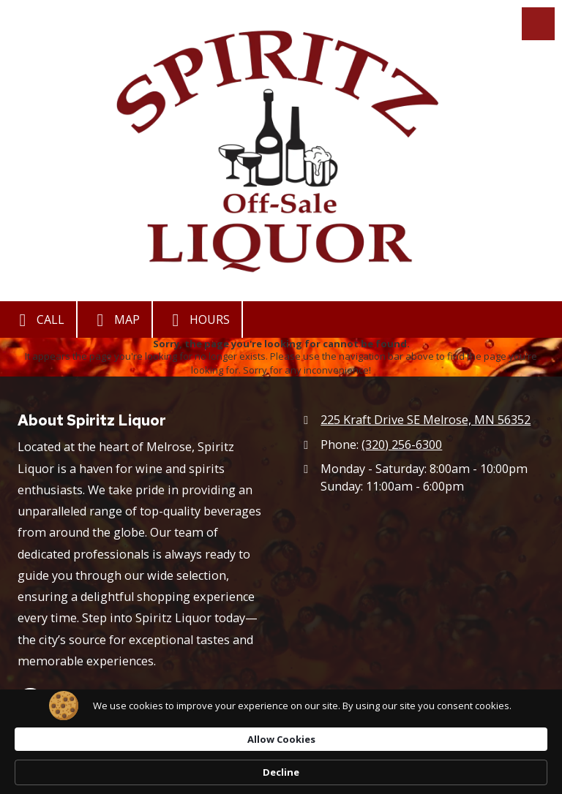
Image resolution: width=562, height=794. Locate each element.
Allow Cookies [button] (387, 764)
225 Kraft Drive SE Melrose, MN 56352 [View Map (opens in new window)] (426, 420)
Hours (197, 320)
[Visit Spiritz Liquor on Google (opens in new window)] (30, 701)
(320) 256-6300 (401, 444)
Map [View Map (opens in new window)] (114, 320)
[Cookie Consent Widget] (281, 766)
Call (38, 320)
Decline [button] (484, 765)
